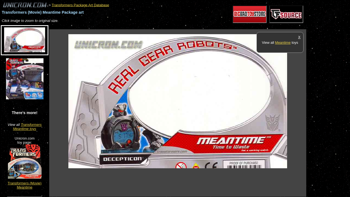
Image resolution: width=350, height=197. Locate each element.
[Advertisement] (148, 26)
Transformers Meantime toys (27, 127)
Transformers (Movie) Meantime (25, 185)
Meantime (283, 42)
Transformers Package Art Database (80, 5)
